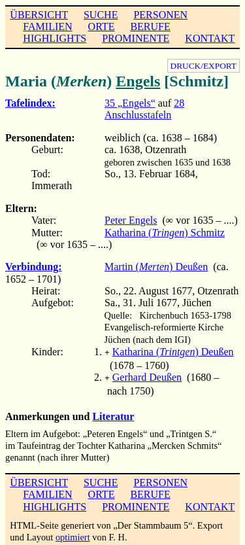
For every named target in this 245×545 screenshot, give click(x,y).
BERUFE (150, 26)
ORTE (101, 26)
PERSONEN (160, 14)
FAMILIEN (47, 26)
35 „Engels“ (130, 103)
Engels (138, 81)
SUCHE (101, 14)
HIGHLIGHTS (54, 38)
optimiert (73, 534)
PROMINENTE (135, 38)
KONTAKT (210, 38)
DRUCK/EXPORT (204, 66)
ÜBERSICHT (39, 14)
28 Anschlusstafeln (144, 108)
